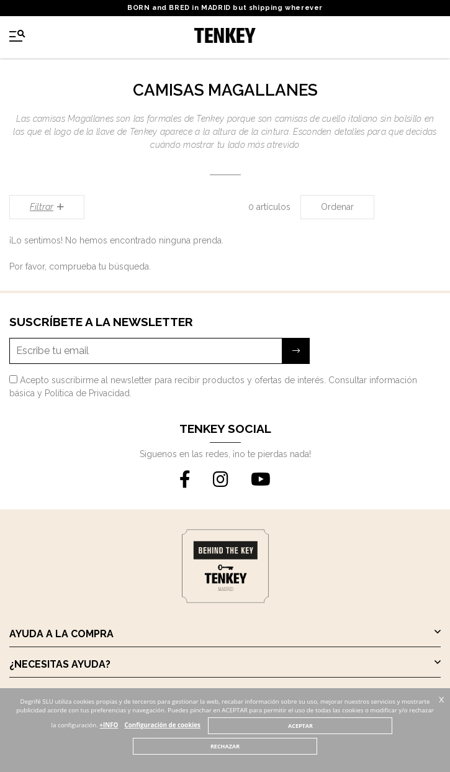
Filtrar (47, 207)
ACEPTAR (300, 726)
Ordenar (337, 207)
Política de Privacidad (87, 393)
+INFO (108, 725)
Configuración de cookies (162, 725)
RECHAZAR (225, 746)
